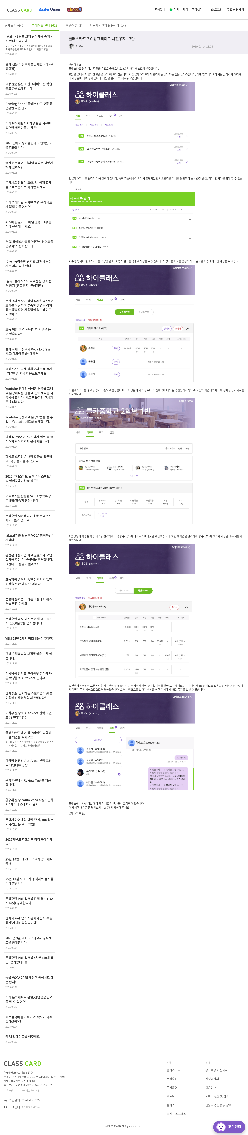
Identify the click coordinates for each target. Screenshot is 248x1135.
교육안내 (160, 9)
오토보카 (172, 1096)
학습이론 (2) (74, 25)
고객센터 (197, 9)
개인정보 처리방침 (30, 1090)
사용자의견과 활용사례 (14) (108, 25)
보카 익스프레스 (176, 1114)
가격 (185, 9)
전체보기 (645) (14, 25)
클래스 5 (172, 1105)
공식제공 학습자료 (216, 1070)
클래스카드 (173, 1070)
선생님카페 (212, 1079)
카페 (174, 9)
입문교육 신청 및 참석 (218, 1105)
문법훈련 (172, 1079)
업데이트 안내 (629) (45, 25)
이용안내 (210, 1087)
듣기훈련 (172, 1087)
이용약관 (8, 1090)
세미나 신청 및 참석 (217, 1096)
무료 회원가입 (235, 9)
